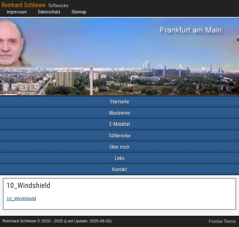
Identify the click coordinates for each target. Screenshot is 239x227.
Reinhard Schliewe (23, 5)
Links (119, 158)
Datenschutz (49, 11)
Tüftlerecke (119, 136)
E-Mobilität (119, 124)
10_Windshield (28, 185)
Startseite (119, 102)
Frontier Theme (222, 221)
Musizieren (119, 113)
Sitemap (79, 11)
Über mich (119, 147)
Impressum (17, 11)
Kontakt (119, 169)
